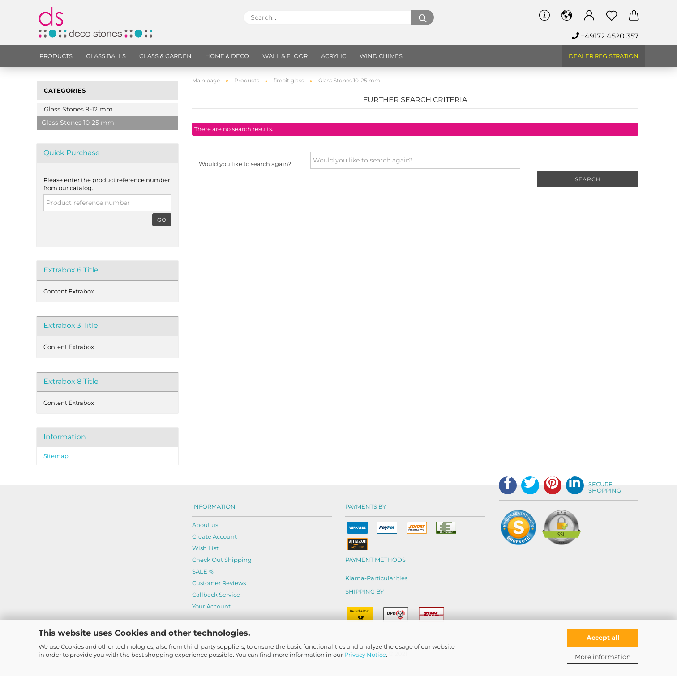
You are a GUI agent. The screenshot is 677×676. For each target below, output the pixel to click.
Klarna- (356, 578)
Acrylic (333, 56)
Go (162, 220)
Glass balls (106, 56)
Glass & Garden (165, 56)
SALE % (203, 571)
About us (205, 524)
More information (602, 657)
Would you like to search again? (245, 163)
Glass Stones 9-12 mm (78, 109)
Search (588, 179)
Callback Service (216, 594)
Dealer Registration (603, 56)
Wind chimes (381, 56)
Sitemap (56, 455)
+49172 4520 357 (605, 36)
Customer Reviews (219, 583)
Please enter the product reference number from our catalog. (106, 184)
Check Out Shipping (222, 559)
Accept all (603, 637)
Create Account (214, 536)
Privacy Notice (365, 654)
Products (56, 56)
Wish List (205, 548)
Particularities (387, 578)
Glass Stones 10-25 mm (78, 123)
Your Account (211, 606)
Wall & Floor (285, 56)
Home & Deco (227, 56)
